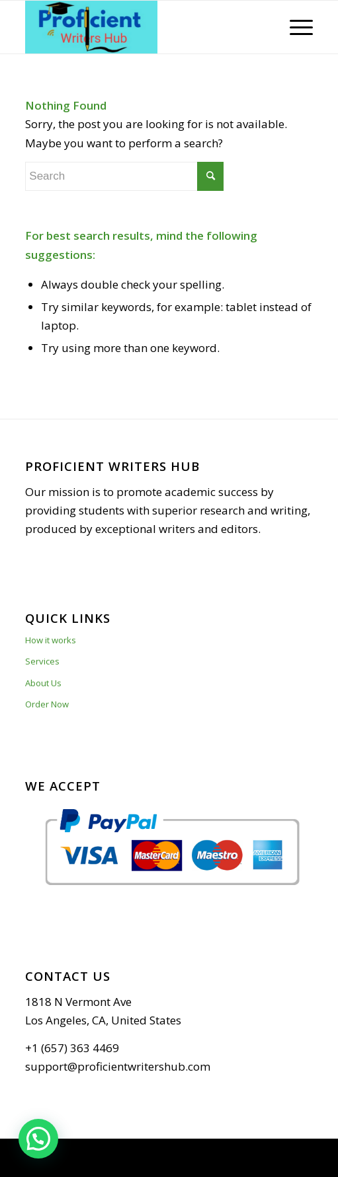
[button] (38, 1139)
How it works (50, 640)
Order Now (47, 704)
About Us (43, 683)
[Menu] (294, 27)
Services (42, 661)
